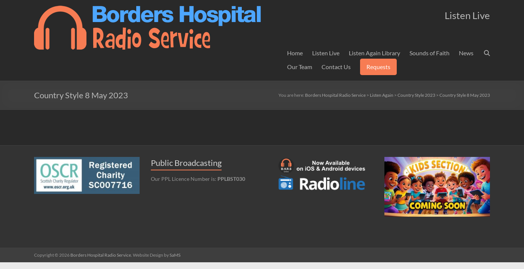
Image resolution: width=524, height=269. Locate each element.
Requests (378, 66)
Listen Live (325, 52)
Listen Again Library (374, 52)
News (466, 52)
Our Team (299, 66)
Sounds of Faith (429, 52)
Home (295, 52)
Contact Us (336, 66)
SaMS (175, 255)
